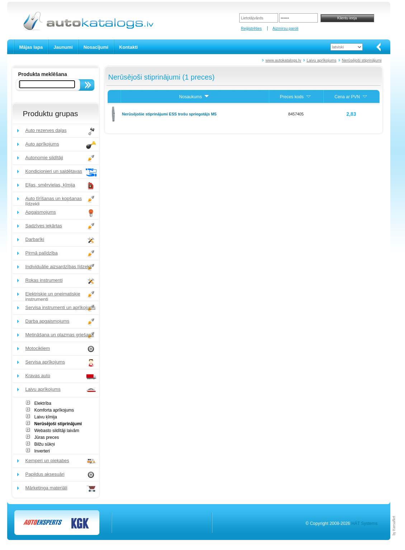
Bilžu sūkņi (44, 444)
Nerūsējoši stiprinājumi (362, 60)
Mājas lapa (31, 47)
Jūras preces (46, 437)
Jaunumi (62, 47)
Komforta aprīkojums (54, 410)
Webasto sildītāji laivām (56, 430)
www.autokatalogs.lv (283, 60)
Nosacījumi (96, 47)
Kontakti (128, 47)
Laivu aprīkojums (321, 60)
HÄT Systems (364, 523)
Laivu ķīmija (45, 416)
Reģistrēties (251, 28)
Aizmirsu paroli (285, 28)
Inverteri (42, 451)
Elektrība (42, 403)
